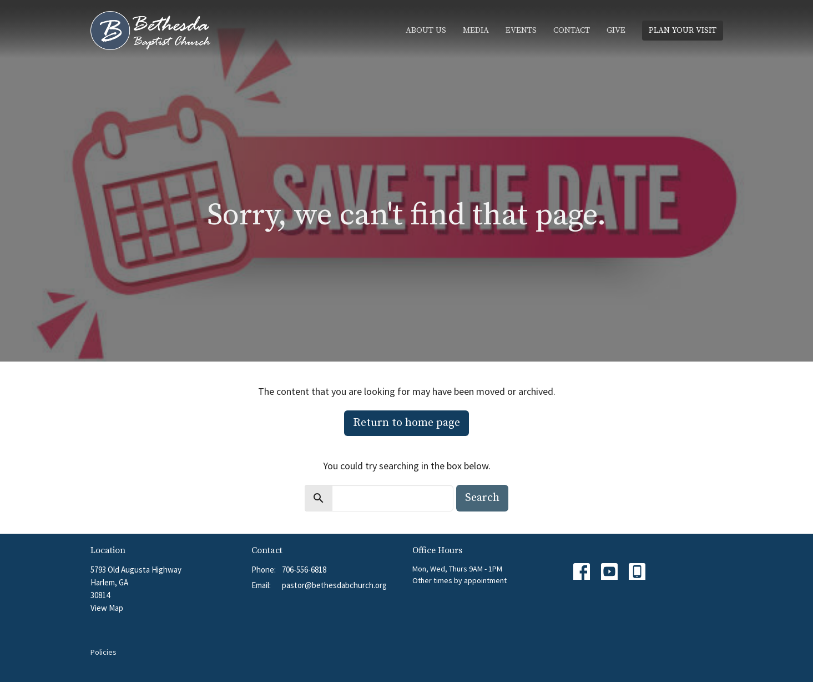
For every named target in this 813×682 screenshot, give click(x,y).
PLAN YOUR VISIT (682, 30)
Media (476, 30)
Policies (103, 652)
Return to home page (406, 423)
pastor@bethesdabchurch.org (334, 585)
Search (482, 498)
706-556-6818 (304, 569)
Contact (571, 30)
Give (616, 30)
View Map (106, 608)
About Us (426, 30)
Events (521, 30)
